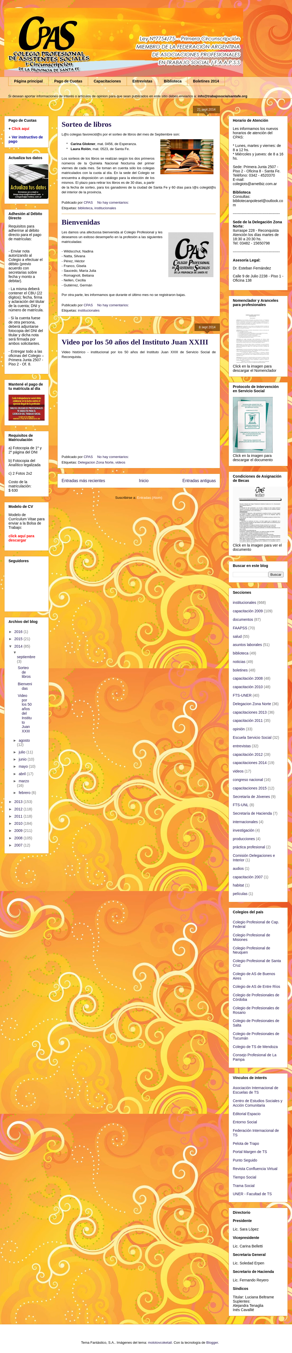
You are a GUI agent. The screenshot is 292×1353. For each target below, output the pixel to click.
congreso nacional (248, 780)
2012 (19, 809)
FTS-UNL (240, 805)
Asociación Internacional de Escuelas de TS (255, 1090)
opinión (239, 729)
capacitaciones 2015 (250, 788)
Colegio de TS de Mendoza (255, 1047)
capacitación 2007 (248, 877)
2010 (19, 823)
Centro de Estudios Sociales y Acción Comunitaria (257, 1103)
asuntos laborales (247, 645)
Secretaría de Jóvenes (251, 797)
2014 (19, 646)
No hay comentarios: (113, 202)
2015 (19, 639)
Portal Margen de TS (250, 1152)
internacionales (245, 822)
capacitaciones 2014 (250, 763)
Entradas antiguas (199, 480)
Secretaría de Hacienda (252, 813)
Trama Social (244, 1186)
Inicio (143, 480)
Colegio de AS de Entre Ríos (256, 986)
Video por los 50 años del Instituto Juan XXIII (135, 342)
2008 (19, 838)
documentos (243, 619)
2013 (19, 802)
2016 (19, 632)
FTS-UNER (242, 695)
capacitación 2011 (248, 720)
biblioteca (85, 208)
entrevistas (242, 746)
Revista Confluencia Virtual (255, 1169)
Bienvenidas (81, 222)
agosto (24, 740)
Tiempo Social (244, 1177)
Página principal (28, 81)
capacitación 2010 (248, 687)
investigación (243, 830)
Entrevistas (142, 81)
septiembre (26, 657)
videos (120, 462)
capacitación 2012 (248, 754)
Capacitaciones (107, 81)
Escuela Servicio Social (252, 737)
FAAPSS (240, 628)
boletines (240, 670)
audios (238, 868)
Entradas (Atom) (149, 498)
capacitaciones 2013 (250, 712)
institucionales (105, 208)
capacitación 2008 (248, 678)
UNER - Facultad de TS (252, 1194)
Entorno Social (245, 1122)
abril (23, 774)
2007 (19, 845)
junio (23, 759)
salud (237, 636)
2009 (19, 830)
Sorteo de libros (86, 124)
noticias (239, 662)
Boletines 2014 (206, 81)
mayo (24, 766)
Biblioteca (173, 81)
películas (240, 894)
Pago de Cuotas (68, 81)
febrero (25, 793)
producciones (244, 839)
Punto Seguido (245, 1160)
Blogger (212, 1343)
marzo (24, 781)
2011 (19, 816)
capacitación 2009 (248, 611)
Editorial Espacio (246, 1114)
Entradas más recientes (83, 480)
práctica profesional (249, 847)
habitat (238, 885)
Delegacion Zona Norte (95, 462)
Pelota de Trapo (246, 1143)
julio (22, 752)
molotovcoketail (160, 1343)
